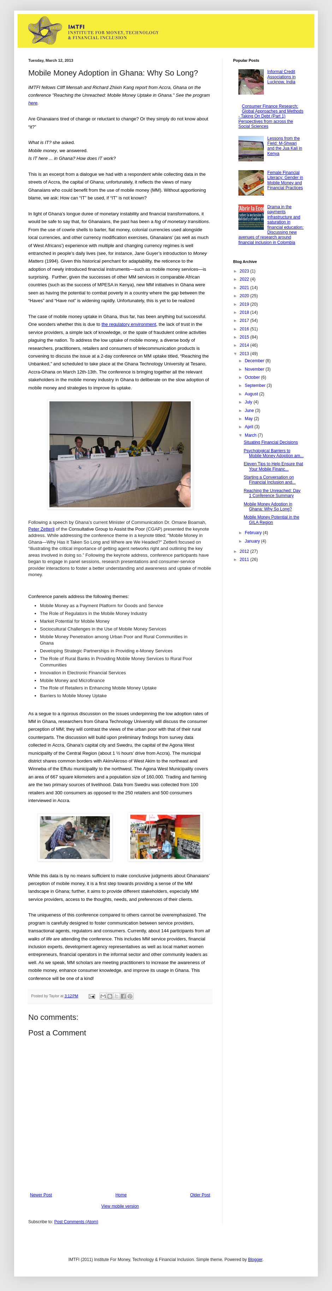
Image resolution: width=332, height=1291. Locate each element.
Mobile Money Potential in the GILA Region (271, 520)
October (253, 377)
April (249, 426)
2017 (245, 320)
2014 (245, 345)
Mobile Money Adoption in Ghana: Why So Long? (268, 507)
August (252, 394)
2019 (245, 304)
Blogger (255, 1259)
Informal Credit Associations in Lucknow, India (281, 76)
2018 (245, 312)
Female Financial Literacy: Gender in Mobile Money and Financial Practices (285, 180)
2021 (245, 287)
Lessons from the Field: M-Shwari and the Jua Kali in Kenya (284, 146)
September (256, 385)
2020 (245, 295)
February (254, 532)
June (250, 410)
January (253, 541)
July (249, 402)
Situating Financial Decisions (271, 442)
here (32, 103)
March (251, 435)
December (255, 360)
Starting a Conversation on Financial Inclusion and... (270, 480)
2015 (245, 337)
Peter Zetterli (41, 529)
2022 (245, 279)
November (255, 369)
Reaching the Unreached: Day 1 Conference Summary (272, 493)
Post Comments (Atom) (76, 1221)
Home (121, 1195)
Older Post (200, 1195)
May (249, 418)
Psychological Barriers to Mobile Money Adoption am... (274, 453)
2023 (245, 271)
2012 (245, 551)
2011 (245, 559)
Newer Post (41, 1195)
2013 (245, 353)
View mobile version (120, 1206)
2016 (245, 329)
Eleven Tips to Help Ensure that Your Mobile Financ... (273, 466)
